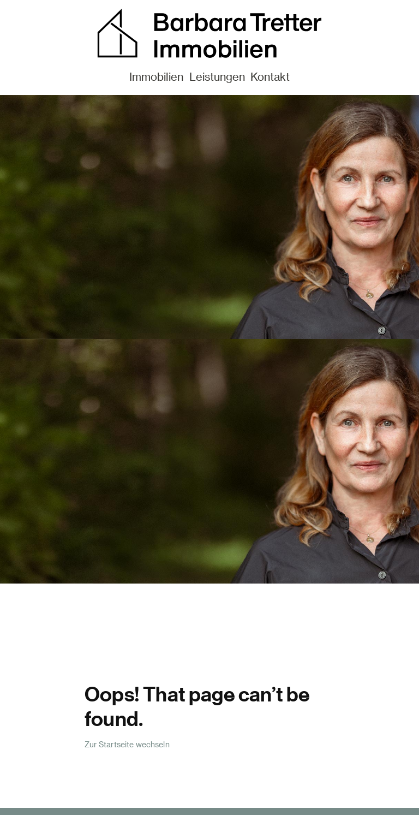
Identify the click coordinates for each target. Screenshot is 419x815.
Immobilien (156, 76)
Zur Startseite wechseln (127, 744)
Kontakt (270, 76)
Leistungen (217, 76)
